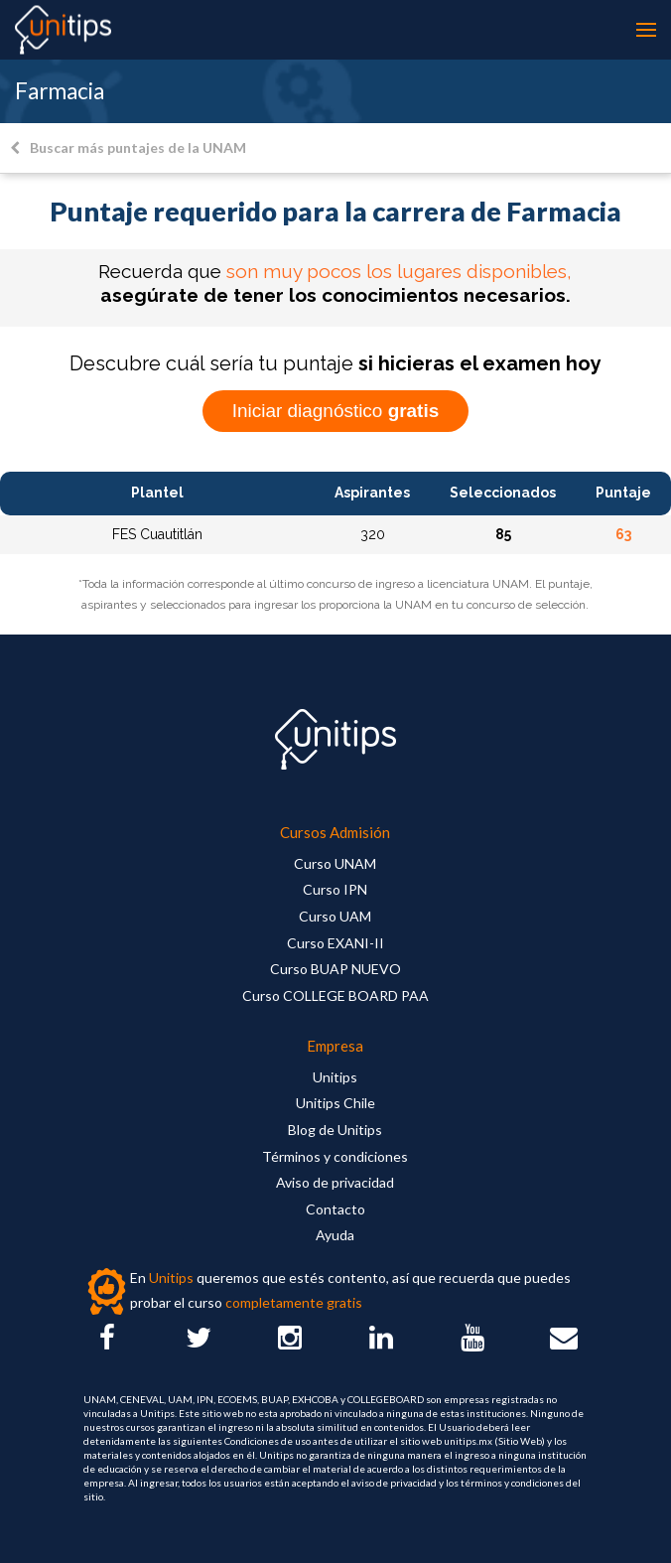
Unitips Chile (335, 1102)
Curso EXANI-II (335, 942)
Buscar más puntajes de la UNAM (128, 147)
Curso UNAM (335, 863)
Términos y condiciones (335, 1156)
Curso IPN (335, 889)
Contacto (335, 1209)
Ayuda (335, 1234)
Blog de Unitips (335, 1129)
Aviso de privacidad (335, 1182)
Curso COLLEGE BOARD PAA (335, 995)
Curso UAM (335, 916)
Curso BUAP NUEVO (335, 968)
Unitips (335, 1076)
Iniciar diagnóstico (335, 410)
